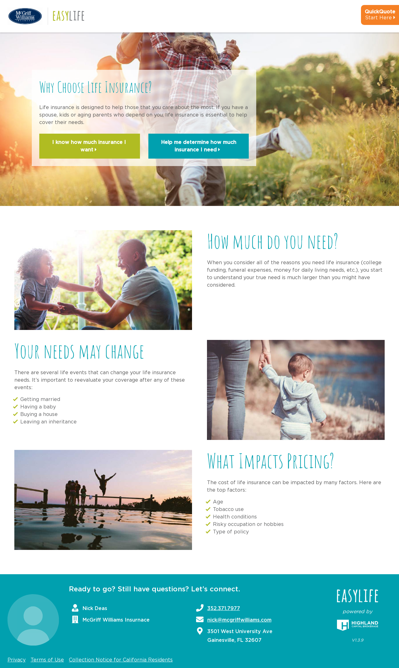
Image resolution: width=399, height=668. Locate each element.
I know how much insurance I (89, 147)
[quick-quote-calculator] (371, 17)
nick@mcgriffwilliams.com (239, 620)
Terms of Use (47, 659)
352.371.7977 (223, 608)
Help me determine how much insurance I (198, 147)
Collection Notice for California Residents (121, 659)
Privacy (16, 659)
